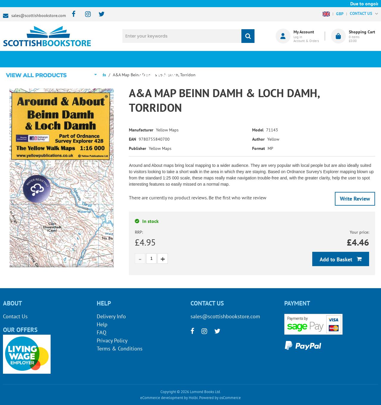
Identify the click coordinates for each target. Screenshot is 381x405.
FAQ (101, 332)
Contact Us (15, 316)
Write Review (355, 198)
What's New (159, 59)
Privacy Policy (112, 340)
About (284, 59)
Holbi (193, 397)
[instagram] (85, 14)
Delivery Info (111, 316)
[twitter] (99, 14)
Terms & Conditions (120, 348)
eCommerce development (161, 397)
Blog (222, 59)
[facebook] (72, 14)
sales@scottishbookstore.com (38, 15)
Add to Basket (337, 259)
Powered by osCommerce (220, 397)
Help (102, 324)
